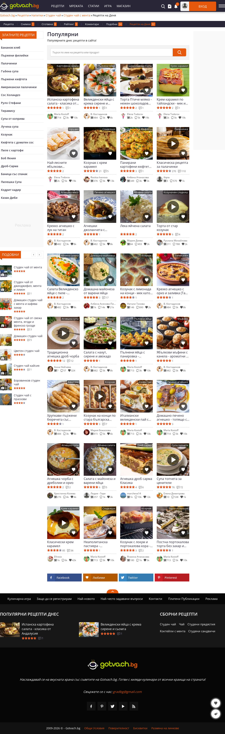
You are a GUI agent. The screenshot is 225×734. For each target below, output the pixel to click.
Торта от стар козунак (167, 228)
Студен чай (53, 15)
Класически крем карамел (60, 544)
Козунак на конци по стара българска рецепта (100, 417)
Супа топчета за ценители (169, 481)
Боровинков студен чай (27, 382)
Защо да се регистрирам (54, 599)
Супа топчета (180, 445)
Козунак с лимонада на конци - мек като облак (135, 291)
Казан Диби (9, 198)
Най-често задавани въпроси (122, 599)
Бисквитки (140, 728)
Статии (93, 6)
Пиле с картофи (12, 150)
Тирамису (8, 111)
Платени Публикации (184, 599)
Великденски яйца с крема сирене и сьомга (99, 101)
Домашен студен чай (28, 336)
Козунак (6, 134)
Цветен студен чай (26, 351)
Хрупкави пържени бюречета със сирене (62, 417)
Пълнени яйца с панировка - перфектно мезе (132, 354)
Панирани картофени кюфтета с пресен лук (135, 165)
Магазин (123, 6)
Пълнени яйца (106, 66)
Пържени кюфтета (14, 79)
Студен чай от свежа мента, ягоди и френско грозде (28, 321)
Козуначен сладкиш (176, 192)
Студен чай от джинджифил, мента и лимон (27, 285)
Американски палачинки (19, 87)
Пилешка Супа (11, 182)
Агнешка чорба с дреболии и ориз (60, 481)
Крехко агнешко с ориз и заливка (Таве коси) (173, 291)
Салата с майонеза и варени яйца (99, 481)
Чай (182, 624)
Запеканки (181, 255)
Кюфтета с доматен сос (17, 142)
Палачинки (9, 63)
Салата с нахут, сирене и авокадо (97, 354)
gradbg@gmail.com (127, 692)
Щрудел (74, 129)
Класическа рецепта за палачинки (172, 165)
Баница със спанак (14, 174)
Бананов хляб (10, 47)
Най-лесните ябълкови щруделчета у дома (62, 165)
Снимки (27, 24)
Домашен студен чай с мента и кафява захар (28, 303)
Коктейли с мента (172, 631)
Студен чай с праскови (22, 397)
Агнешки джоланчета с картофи (94, 228)
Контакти (155, 599)
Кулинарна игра (19, 599)
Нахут (111, 318)
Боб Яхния (8, 158)
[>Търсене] (111, 52)
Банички (73, 382)
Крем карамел (179, 66)
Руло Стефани (11, 103)
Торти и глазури (178, 508)
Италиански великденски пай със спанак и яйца (136, 417)
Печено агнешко (104, 192)
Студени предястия (201, 624)
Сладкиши (108, 129)
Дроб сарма (144, 445)
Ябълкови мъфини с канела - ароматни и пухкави (172, 354)
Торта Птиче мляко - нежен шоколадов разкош (136, 101)
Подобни (114, 24)
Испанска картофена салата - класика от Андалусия (63, 101)
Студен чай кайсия (26, 365)
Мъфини (182, 318)
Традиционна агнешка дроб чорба (63, 354)
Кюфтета (146, 129)
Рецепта (9, 24)
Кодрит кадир (11, 190)
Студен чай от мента (28, 267)
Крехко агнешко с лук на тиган (60, 228)
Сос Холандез (10, 95)
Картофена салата (68, 66)
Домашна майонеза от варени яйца (99, 291)
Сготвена (49, 24)
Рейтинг (71, 24)
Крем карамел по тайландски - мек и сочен (171, 101)
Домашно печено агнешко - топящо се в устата (173, 417)
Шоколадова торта (140, 66)
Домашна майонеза (102, 255)
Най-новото (86, 599)
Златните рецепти (18, 35)
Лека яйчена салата (135, 226)
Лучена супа (9, 126)
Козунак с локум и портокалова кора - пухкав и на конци (135, 544)
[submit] (179, 52)
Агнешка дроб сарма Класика (136, 481)
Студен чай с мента (77, 15)
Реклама (211, 599)
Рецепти (57, 6)
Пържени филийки (14, 55)
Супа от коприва (12, 119)
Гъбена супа (9, 71)
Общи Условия (94, 728)
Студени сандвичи (201, 631)
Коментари (92, 24)
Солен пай (145, 382)
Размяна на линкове (165, 728)
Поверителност (118, 728)
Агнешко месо (70, 192)
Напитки (37, 15)
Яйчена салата (143, 192)
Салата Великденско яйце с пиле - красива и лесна (62, 291)
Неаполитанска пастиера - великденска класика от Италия (100, 544)
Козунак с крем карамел (95, 165)
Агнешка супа (70, 318)
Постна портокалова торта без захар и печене (173, 544)
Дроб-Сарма (9, 166)
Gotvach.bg (7, 15)
